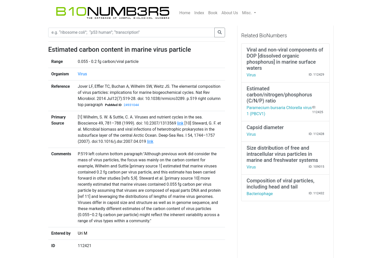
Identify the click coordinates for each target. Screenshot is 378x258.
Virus (82, 74)
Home (184, 12)
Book (212, 12)
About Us (229, 12)
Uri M (82, 233)
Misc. (247, 12)
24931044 (131, 105)
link (180, 123)
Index (199, 12)
